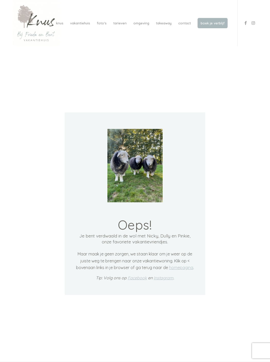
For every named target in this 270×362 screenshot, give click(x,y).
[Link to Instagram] (253, 23)
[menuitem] (60, 23)
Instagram (163, 278)
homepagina (181, 267)
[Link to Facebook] (245, 23)
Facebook (137, 278)
